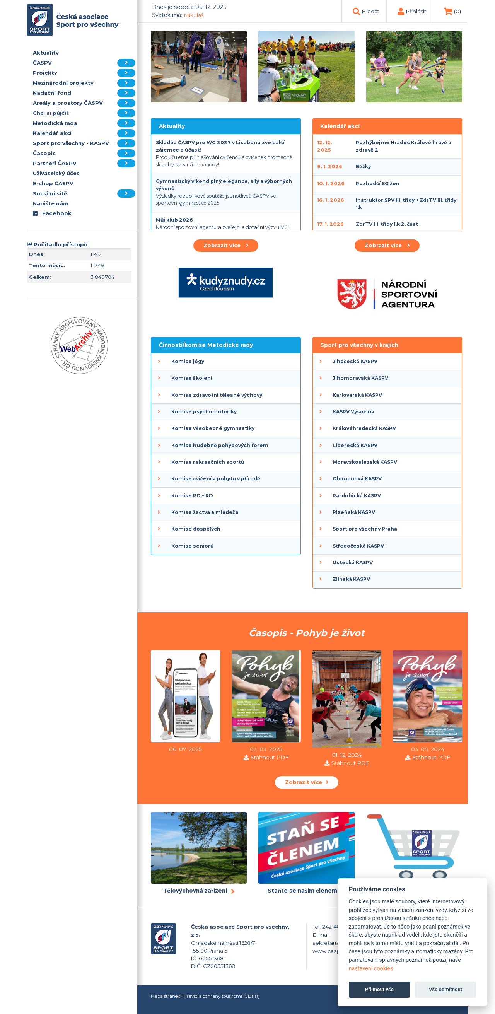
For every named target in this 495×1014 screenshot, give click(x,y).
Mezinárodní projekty (84, 83)
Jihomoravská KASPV (360, 378)
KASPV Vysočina (353, 412)
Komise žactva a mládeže (205, 512)
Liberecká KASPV (355, 445)
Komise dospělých (195, 529)
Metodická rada (84, 123)
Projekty (84, 73)
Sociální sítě (84, 193)
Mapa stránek (165, 996)
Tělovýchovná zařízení (195, 891)
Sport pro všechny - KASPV (84, 143)
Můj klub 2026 (174, 220)
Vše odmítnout (445, 989)
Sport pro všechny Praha (365, 529)
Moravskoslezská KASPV (365, 462)
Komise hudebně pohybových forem (219, 445)
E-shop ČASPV (53, 183)
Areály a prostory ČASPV (84, 103)
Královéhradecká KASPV (364, 428)
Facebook (52, 213)
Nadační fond (84, 93)
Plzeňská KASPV (354, 512)
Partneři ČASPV (84, 163)
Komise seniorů (192, 546)
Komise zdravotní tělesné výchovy (216, 395)
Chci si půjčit (84, 113)
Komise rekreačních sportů (207, 462)
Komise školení (191, 378)
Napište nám (50, 203)
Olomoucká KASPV (357, 478)
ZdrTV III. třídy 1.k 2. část (387, 224)
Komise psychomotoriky (204, 412)
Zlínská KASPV (351, 579)
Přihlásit (416, 11)
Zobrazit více (225, 245)
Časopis (84, 153)
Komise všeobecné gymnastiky (212, 428)
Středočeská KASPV (358, 546)
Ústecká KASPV (353, 562)
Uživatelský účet (56, 173)
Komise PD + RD (192, 495)
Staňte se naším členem (302, 891)
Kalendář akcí (84, 133)
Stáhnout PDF (269, 757)
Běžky (363, 166)
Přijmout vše (379, 989)
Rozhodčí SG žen (377, 183)
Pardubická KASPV (357, 495)
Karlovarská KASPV (357, 395)
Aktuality (46, 53)
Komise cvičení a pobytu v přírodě (215, 478)
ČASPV (84, 63)
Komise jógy (187, 361)
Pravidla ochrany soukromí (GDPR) (221, 996)
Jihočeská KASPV (355, 361)
